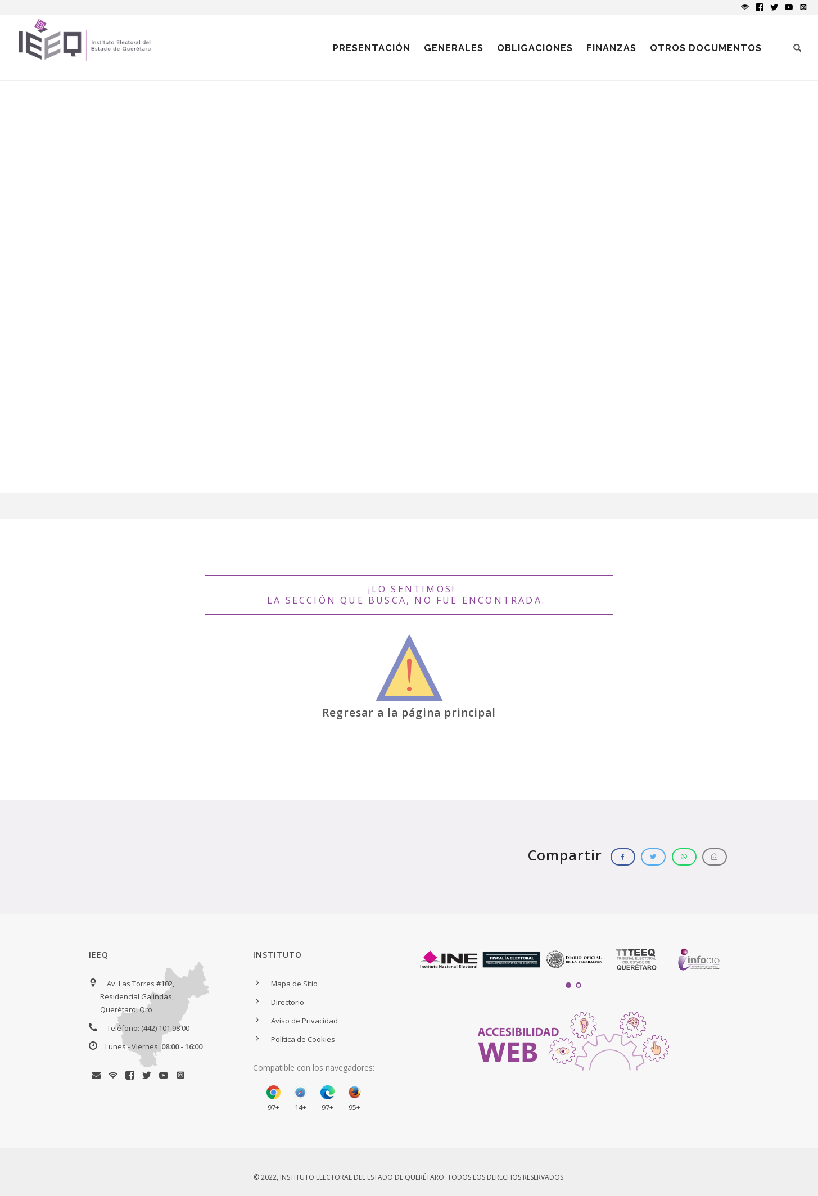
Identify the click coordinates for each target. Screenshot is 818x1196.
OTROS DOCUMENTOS (706, 48)
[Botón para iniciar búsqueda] (797, 48)
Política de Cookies (303, 1039)
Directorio (287, 1002)
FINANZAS (611, 48)
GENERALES (453, 48)
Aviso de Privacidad (304, 1021)
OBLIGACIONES (535, 48)
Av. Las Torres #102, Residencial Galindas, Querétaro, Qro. (137, 996)
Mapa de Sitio (294, 983)
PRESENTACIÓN (371, 48)
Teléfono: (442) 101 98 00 (148, 1028)
